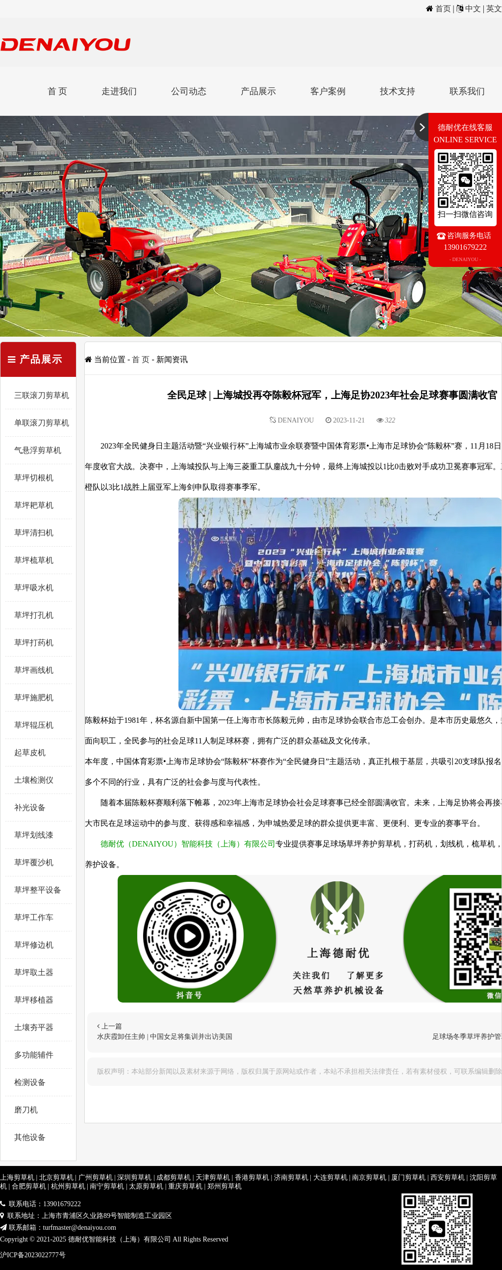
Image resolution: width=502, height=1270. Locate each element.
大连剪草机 (330, 1177)
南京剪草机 (369, 1177)
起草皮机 (30, 752)
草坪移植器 (33, 1000)
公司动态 (188, 91)
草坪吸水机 (33, 587)
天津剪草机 (213, 1177)
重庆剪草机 (185, 1186)
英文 (494, 8)
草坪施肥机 (33, 697)
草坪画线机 (33, 670)
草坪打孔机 (33, 615)
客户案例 (328, 91)
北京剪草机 (56, 1177)
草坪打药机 (33, 642)
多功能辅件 (33, 1055)
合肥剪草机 (29, 1186)
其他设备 (30, 1137)
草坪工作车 (33, 917)
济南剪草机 (291, 1177)
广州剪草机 (95, 1177)
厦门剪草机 (408, 1177)
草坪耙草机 (33, 505)
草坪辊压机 (33, 725)
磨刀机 (26, 1110)
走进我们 (119, 91)
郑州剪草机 (224, 1186)
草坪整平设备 (37, 890)
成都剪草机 (173, 1177)
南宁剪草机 (107, 1186)
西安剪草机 (447, 1177)
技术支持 (397, 91)
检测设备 (30, 1082)
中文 (473, 8)
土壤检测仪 (33, 780)
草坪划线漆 (33, 835)
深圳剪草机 (134, 1177)
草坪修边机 (33, 945)
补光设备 (30, 807)
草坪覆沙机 (33, 862)
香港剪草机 (252, 1177)
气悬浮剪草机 (37, 450)
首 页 (58, 91)
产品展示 (258, 91)
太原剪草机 (146, 1186)
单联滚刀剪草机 (41, 423)
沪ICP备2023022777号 (33, 1255)
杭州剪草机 (68, 1186)
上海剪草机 (17, 1177)
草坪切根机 (33, 478)
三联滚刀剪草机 (41, 395)
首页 (443, 8)
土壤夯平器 (33, 1027)
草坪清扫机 (33, 533)
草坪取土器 (33, 972)
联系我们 (467, 91)
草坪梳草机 (33, 560)
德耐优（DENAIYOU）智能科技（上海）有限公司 (187, 844)
